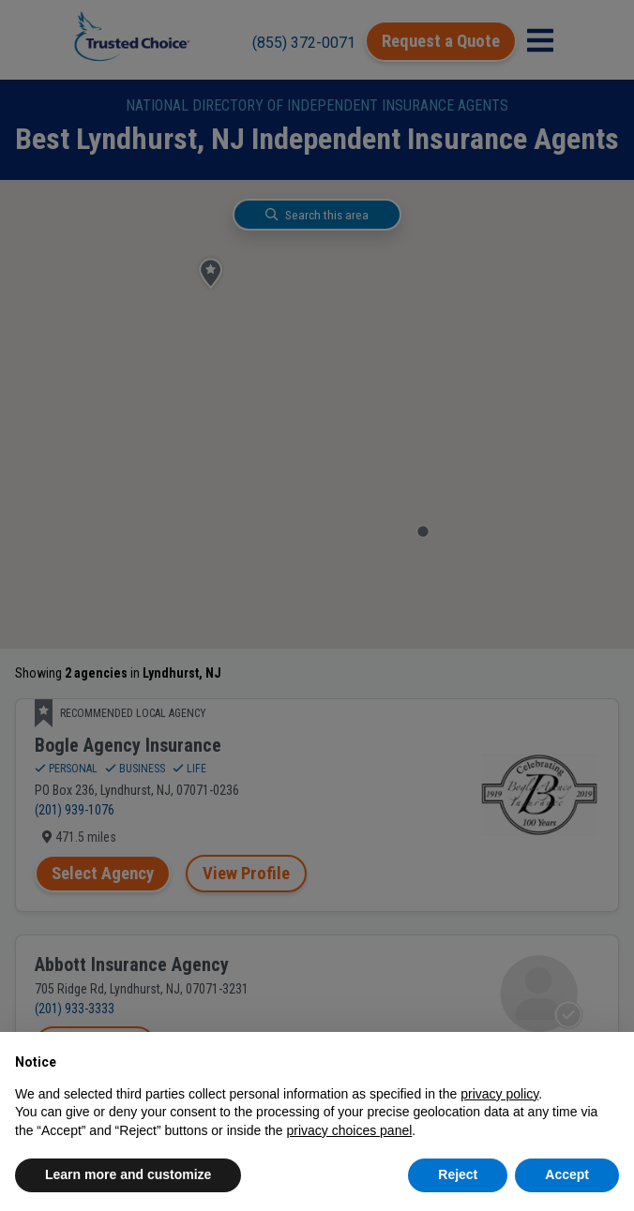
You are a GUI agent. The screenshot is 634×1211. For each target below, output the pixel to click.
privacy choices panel (349, 1130)
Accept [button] (567, 1174)
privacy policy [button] (499, 1093)
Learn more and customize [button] (128, 1174)
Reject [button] (457, 1174)
